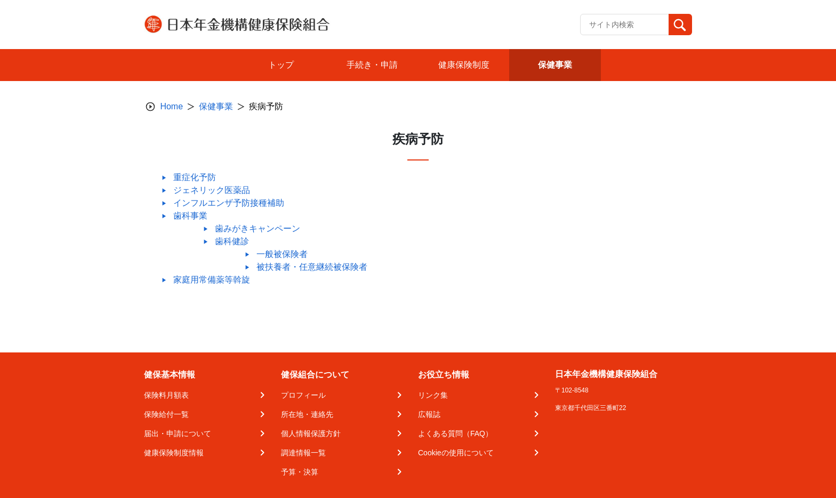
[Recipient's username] (624, 24)
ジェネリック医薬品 (211, 190)
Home (171, 106)
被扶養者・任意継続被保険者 (311, 266)
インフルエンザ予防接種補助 (228, 202)
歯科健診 (232, 241)
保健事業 (216, 106)
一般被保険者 (282, 254)
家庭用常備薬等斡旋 (211, 279)
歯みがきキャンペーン (257, 228)
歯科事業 (190, 215)
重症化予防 (194, 177)
